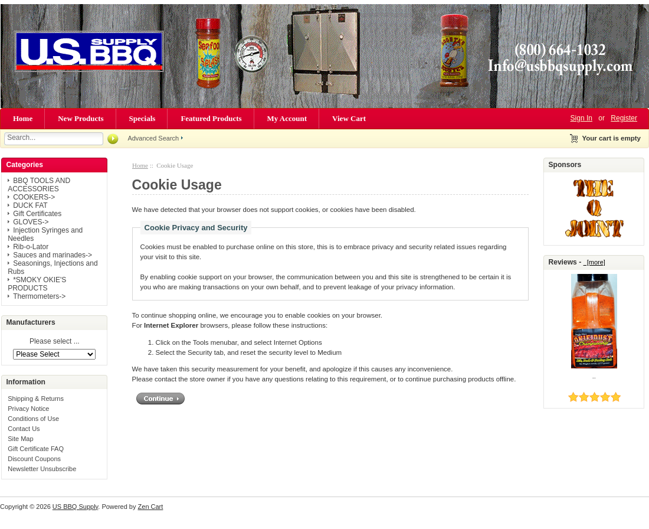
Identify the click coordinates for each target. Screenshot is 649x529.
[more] (594, 262)
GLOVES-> (30, 222)
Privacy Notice (28, 408)
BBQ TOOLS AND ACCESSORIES (39, 185)
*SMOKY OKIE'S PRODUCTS (37, 284)
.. (594, 376)
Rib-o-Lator (30, 247)
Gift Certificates (37, 214)
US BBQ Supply (75, 506)
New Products (80, 118)
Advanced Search (153, 138)
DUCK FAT (30, 205)
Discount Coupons (34, 458)
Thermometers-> (39, 296)
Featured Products (211, 118)
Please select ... (55, 342)
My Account (287, 118)
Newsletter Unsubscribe (42, 468)
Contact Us (24, 428)
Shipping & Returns (36, 398)
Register (624, 118)
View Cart (349, 118)
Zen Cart (150, 506)
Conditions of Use (33, 418)
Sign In (581, 118)
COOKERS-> (34, 197)
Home (22, 118)
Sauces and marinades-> (52, 255)
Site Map (20, 438)
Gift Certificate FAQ (36, 448)
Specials (142, 118)
